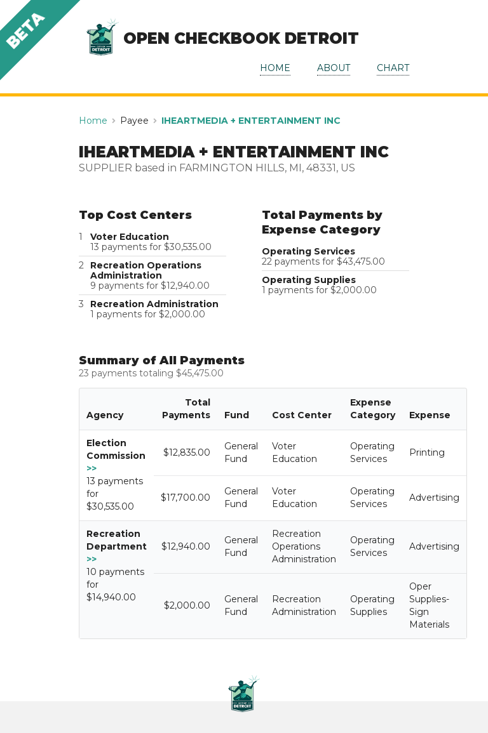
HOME (275, 68)
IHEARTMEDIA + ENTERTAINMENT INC (251, 120)
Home (93, 120)
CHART (393, 68)
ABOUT (333, 68)
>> (91, 468)
